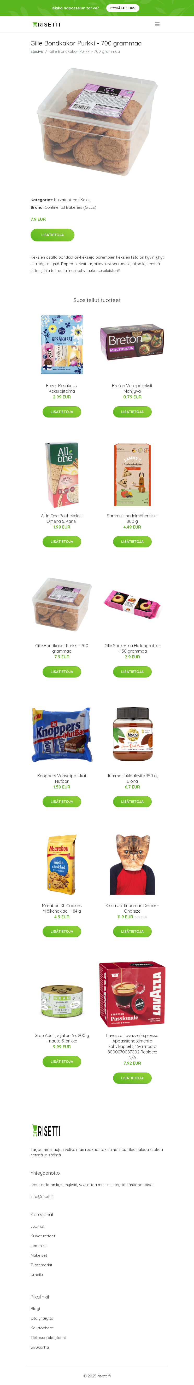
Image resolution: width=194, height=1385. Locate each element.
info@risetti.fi (43, 1196)
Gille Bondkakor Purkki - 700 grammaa (61, 648)
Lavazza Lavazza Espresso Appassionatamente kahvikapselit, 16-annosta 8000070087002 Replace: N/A (132, 1046)
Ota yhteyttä (42, 1318)
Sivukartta (40, 1347)
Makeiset (39, 1255)
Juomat (37, 1226)
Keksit (86, 199)
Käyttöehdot (42, 1327)
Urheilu (37, 1274)
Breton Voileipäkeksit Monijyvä (132, 388)
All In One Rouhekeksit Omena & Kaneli (62, 518)
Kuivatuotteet (66, 199)
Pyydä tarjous (122, 8)
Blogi (35, 1308)
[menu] (157, 24)
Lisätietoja (52, 235)
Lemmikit (39, 1245)
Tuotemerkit (41, 1264)
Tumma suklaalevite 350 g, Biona (132, 778)
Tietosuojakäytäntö (48, 1337)
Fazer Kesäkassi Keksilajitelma (62, 388)
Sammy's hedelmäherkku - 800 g (132, 518)
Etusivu (37, 51)
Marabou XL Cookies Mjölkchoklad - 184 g (62, 908)
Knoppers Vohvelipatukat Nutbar (61, 778)
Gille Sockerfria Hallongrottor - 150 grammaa (132, 648)
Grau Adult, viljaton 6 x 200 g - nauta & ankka (61, 1038)
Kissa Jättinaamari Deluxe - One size (132, 908)
